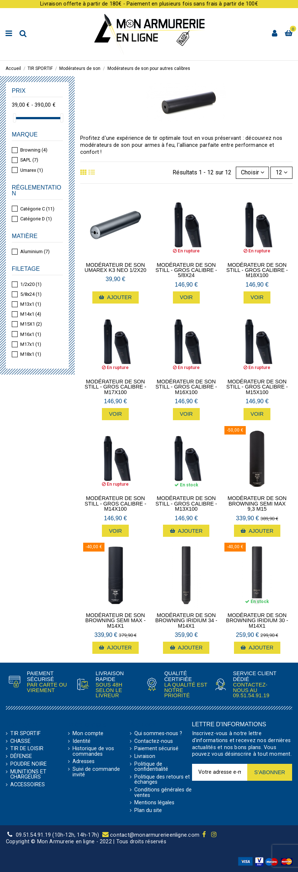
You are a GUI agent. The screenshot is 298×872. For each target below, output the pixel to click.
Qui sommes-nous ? (158, 733)
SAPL (29, 160)
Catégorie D (36, 218)
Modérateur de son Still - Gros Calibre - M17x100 (115, 387)
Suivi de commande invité (96, 772)
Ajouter (115, 297)
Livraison (144, 756)
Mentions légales (154, 802)
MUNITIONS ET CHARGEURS (28, 774)
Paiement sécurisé (156, 748)
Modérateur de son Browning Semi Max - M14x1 (115, 620)
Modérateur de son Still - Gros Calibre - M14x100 (115, 503)
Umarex (31, 170)
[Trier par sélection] (252, 172)
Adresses (83, 761)
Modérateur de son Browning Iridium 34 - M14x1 (186, 620)
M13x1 (30, 304)
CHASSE (20, 741)
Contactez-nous (153, 741)
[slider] (14, 118)
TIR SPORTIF (25, 733)
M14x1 (30, 314)
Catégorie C (37, 209)
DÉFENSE (21, 756)
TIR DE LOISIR (26, 748)
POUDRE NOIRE (28, 764)
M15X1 (31, 324)
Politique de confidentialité (151, 767)
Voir (186, 297)
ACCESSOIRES (27, 784)
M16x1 (30, 334)
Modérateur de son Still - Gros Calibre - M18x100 (257, 270)
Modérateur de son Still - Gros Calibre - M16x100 (186, 387)
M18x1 (30, 354)
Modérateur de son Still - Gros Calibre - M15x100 (257, 387)
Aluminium (35, 251)
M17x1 (30, 344)
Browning (33, 150)
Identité (81, 741)
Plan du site (148, 810)
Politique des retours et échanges (162, 779)
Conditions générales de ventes (163, 792)
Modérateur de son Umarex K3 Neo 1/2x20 (115, 267)
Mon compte (87, 733)
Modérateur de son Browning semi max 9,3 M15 (256, 503)
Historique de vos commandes (93, 751)
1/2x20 (31, 284)
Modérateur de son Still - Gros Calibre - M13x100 (186, 503)
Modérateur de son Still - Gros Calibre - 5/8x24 (186, 270)
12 (281, 172)
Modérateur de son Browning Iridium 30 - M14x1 (257, 620)
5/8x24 (31, 294)
